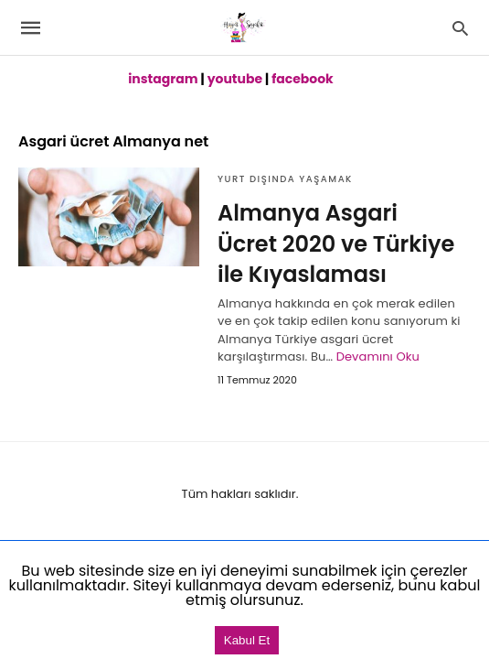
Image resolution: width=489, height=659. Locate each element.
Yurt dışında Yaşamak (285, 179)
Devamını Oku (378, 356)
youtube (234, 79)
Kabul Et (247, 640)
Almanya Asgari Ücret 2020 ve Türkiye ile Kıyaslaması (336, 243)
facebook (302, 79)
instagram (162, 79)
